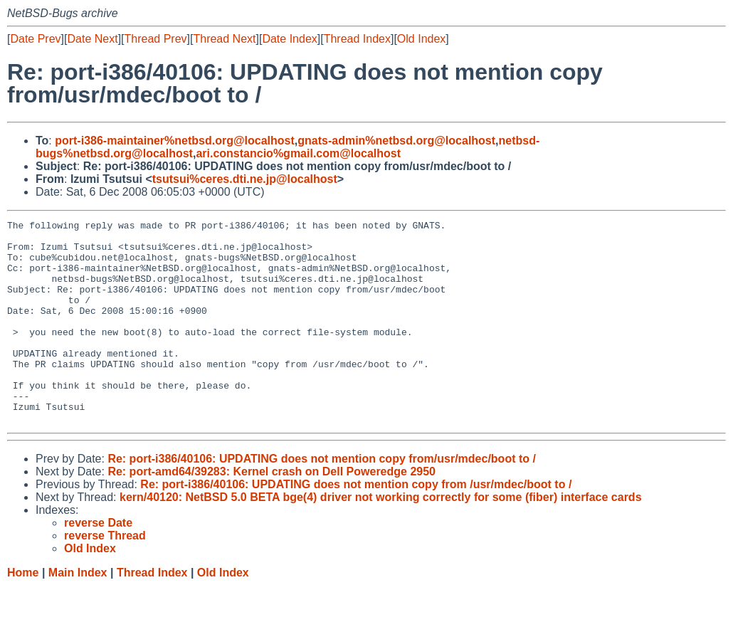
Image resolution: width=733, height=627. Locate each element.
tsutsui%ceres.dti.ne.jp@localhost (244, 179)
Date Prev (35, 39)
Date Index (289, 39)
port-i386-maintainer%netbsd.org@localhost (175, 141)
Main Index (77, 613)
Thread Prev (156, 39)
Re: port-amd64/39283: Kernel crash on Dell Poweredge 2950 (271, 512)
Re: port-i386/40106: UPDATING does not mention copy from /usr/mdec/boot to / (355, 525)
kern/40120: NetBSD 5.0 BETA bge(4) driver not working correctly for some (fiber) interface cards (381, 538)
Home (22, 613)
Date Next (92, 39)
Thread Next (224, 39)
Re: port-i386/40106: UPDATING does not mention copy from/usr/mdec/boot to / (321, 499)
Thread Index (357, 39)
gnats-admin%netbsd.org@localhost (396, 141)
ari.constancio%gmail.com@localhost (298, 153)
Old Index (421, 39)
